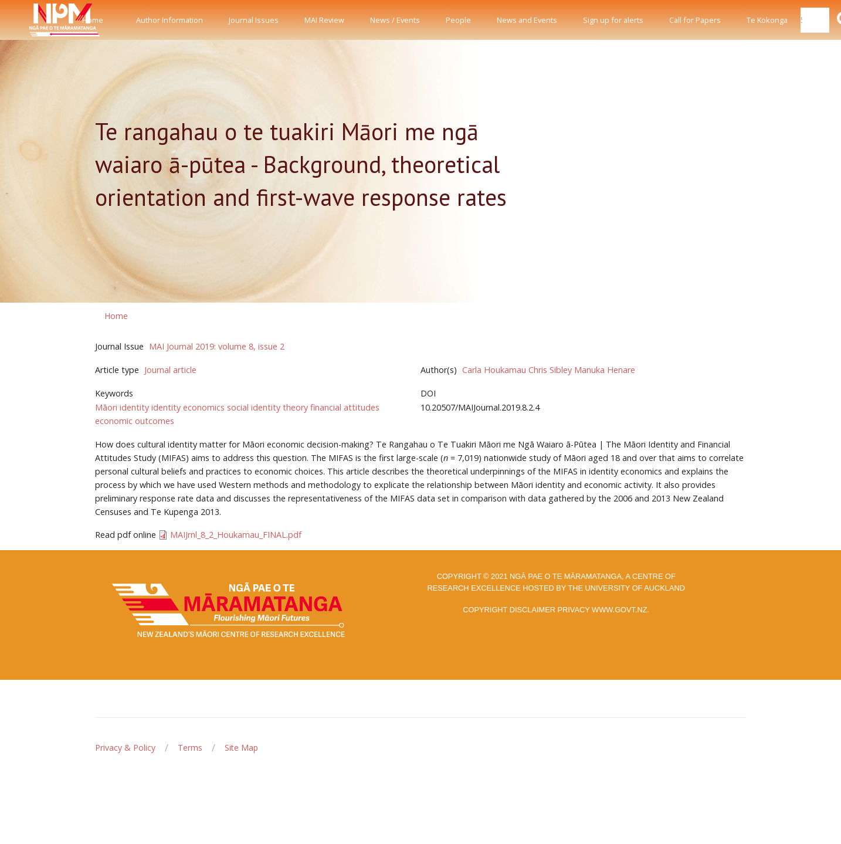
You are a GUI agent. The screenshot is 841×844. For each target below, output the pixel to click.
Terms (190, 747)
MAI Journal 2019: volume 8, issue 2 (216, 346)
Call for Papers (695, 20)
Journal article (170, 369)
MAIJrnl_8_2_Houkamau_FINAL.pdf (235, 534)
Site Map (241, 747)
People (458, 20)
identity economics (188, 407)
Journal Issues (254, 20)
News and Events (527, 20)
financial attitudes (344, 407)
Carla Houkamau (494, 369)
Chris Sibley (550, 369)
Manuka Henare (604, 369)
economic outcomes (134, 420)
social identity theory (267, 407)
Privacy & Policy (125, 747)
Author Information (169, 20)
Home (92, 20)
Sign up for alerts (613, 20)
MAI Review (324, 20)
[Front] (35, 20)
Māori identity (122, 407)
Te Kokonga (767, 20)
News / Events (395, 20)
